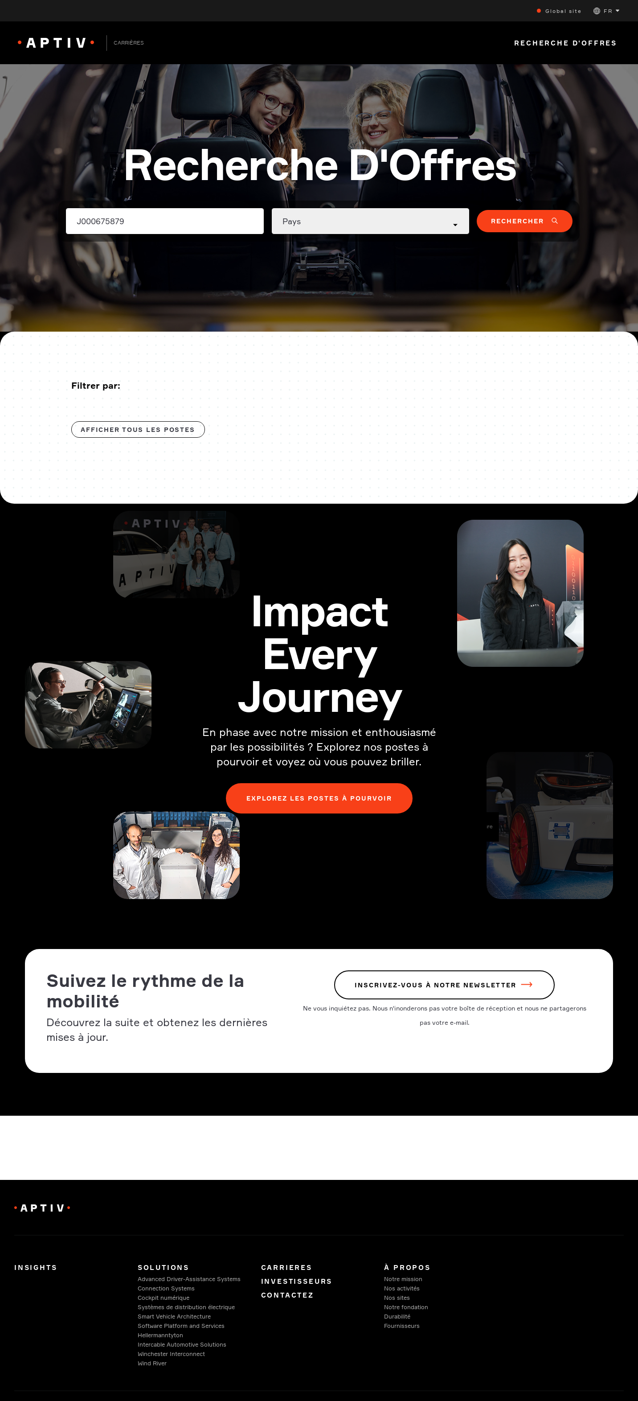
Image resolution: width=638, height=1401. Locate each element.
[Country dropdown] (370, 221)
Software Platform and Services (181, 1325)
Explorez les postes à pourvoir (319, 798)
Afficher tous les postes (138, 429)
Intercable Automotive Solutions (182, 1344)
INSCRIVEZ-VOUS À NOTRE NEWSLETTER (435, 985)
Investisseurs (297, 1281)
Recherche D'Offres (565, 43)
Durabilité (397, 1316)
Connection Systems (166, 1288)
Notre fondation (406, 1307)
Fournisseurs (402, 1325)
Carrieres (288, 1267)
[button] (606, 11)
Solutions (163, 1267)
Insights (35, 1267)
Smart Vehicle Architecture (174, 1316)
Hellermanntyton (160, 1335)
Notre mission (403, 1278)
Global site (563, 11)
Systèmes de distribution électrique (186, 1307)
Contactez (287, 1295)
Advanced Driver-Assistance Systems (189, 1278)
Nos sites (397, 1297)
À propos (407, 1267)
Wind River (152, 1363)
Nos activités (402, 1288)
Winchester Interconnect (171, 1353)
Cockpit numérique (163, 1297)
